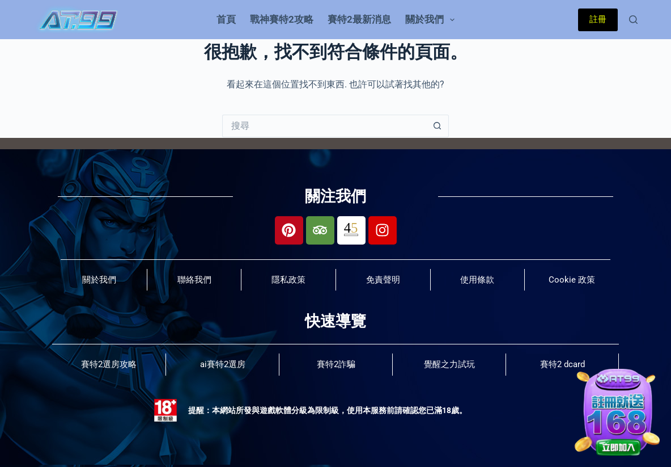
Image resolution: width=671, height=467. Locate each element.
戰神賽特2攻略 (281, 19)
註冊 (597, 19)
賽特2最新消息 (359, 19)
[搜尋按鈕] (437, 126)
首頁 (226, 19)
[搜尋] (633, 19)
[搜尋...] (324, 126)
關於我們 (432, 20)
